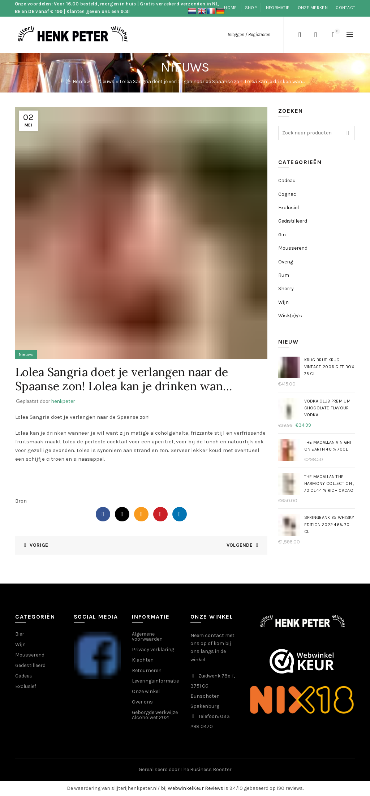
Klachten (143, 660)
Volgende (240, 545)
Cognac (287, 194)
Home (230, 7)
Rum (283, 275)
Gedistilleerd (292, 221)
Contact (345, 7)
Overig (285, 262)
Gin (282, 235)
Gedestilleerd (30, 665)
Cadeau (287, 180)
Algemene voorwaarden (147, 636)
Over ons (142, 702)
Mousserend (292, 248)
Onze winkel (146, 691)
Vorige (39, 545)
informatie (276, 7)
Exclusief (288, 208)
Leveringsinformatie (155, 681)
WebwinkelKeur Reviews (195, 788)
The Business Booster (206, 769)
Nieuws (106, 81)
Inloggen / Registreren (249, 34)
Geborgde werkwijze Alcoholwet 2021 (155, 714)
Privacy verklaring (153, 649)
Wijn (283, 302)
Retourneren (147, 670)
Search (347, 133)
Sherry (286, 288)
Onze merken (313, 7)
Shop (251, 7)
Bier (19, 634)
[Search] (299, 34)
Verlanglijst (315, 34)
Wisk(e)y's (290, 316)
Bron (21, 501)
